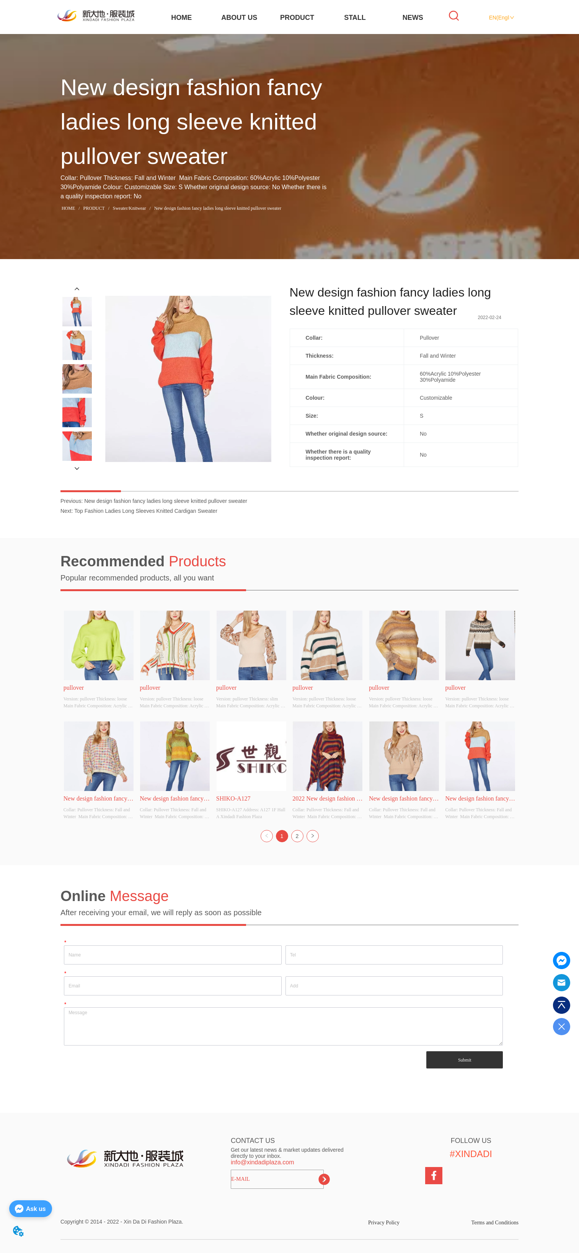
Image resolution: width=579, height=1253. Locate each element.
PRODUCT (297, 17)
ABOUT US (239, 17)
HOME (181, 17)
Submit (464, 1060)
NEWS (413, 17)
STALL (355, 17)
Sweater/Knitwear (129, 208)
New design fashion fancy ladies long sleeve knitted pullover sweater (217, 208)
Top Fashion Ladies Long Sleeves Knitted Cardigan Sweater (145, 511)
